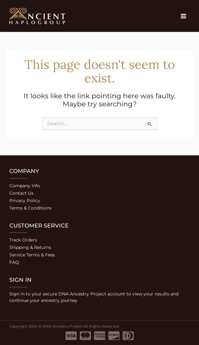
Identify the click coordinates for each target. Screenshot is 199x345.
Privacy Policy (24, 200)
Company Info (24, 185)
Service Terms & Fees (32, 255)
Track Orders (23, 240)
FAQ (14, 262)
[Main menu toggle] (183, 16)
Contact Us (21, 193)
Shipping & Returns (30, 247)
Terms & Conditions (30, 208)
